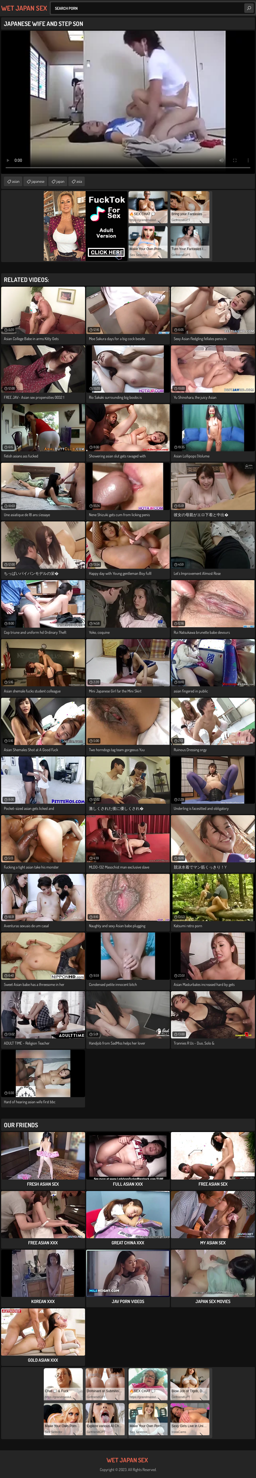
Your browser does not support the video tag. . (128, 102)
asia (79, 181)
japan (60, 181)
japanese (38, 181)
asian (16, 181)
